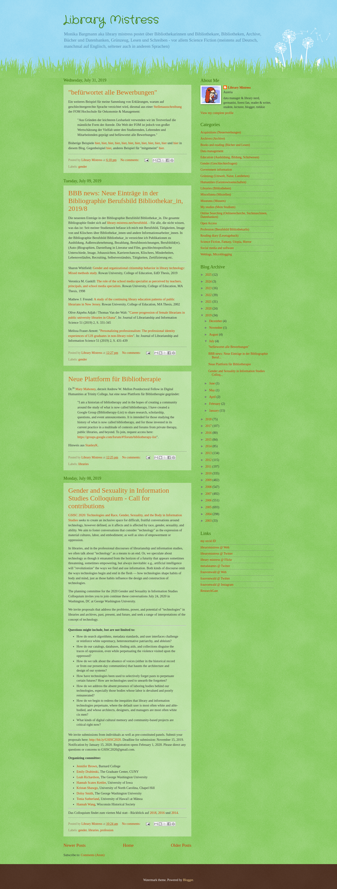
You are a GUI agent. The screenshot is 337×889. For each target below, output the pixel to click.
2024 (208, 281)
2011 (208, 466)
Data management (211, 151)
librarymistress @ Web (214, 547)
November (216, 327)
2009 (208, 480)
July (212, 341)
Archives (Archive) (212, 138)
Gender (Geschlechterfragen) (218, 163)
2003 (208, 520)
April (213, 397)
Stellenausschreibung (168, 106)
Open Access (208, 223)
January (214, 410)
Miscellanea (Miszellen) (215, 194)
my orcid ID (208, 541)
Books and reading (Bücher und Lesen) (225, 145)
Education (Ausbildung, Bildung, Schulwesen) (229, 157)
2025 (208, 274)
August (214, 334)
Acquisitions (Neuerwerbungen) (220, 132)
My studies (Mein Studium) (217, 207)
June (212, 383)
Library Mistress (111, 20)
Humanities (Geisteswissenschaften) (223, 182)
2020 (208, 308)
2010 (208, 473)
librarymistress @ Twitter (216, 553)
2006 (208, 500)
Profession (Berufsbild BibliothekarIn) (224, 229)
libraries (83, 464)
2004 (208, 514)
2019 (208, 315)
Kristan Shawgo (87, 788)
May (212, 390)
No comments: (130, 160)
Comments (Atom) (93, 855)
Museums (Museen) (213, 201)
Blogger (188, 880)
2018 (153, 813)
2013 (208, 453)
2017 (208, 426)
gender (82, 166)
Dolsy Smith (84, 793)
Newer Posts (74, 845)
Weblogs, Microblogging (216, 254)
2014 (174, 813)
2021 (208, 301)
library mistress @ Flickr (216, 559)
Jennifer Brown (86, 766)
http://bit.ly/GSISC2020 (105, 739)
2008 (208, 487)
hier (97, 143)
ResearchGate (209, 591)
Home (128, 845)
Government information (216, 169)
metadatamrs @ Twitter (215, 566)
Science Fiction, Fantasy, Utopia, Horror (225, 241)
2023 (208, 288)
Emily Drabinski (87, 771)
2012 (208, 460)
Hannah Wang (85, 804)
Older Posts (181, 845)
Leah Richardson (87, 777)
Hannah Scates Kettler (91, 782)
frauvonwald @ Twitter (215, 578)
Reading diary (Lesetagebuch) (219, 235)
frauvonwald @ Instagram (217, 584)
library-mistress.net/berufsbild (127, 223)
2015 (208, 439)
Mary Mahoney (85, 389)
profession (106, 830)
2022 (208, 295)
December (216, 321)
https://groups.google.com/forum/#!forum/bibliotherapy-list (116, 437)
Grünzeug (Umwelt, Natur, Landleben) (224, 176)
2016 (161, 813)
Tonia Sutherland (87, 799)
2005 (208, 507)
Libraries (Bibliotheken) (215, 188)
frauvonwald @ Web (213, 572)
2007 (208, 493)
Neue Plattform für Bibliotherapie (229, 364)
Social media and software (217, 248)
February (215, 403)
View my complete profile (216, 113)
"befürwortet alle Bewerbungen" (228, 347)
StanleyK (91, 445)
